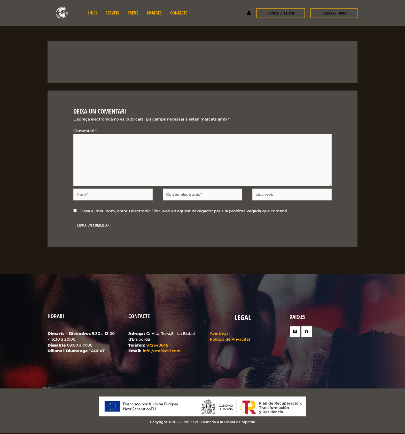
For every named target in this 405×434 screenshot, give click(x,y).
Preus (133, 13)
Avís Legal (219, 334)
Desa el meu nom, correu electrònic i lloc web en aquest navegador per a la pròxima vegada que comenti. (184, 211)
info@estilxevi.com (162, 351)
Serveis (112, 13)
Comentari (85, 130)
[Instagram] (295, 332)
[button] (280, 13)
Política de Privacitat (229, 340)
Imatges (154, 13)
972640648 (157, 345)
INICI (92, 13)
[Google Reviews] (306, 332)
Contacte (178, 13)
